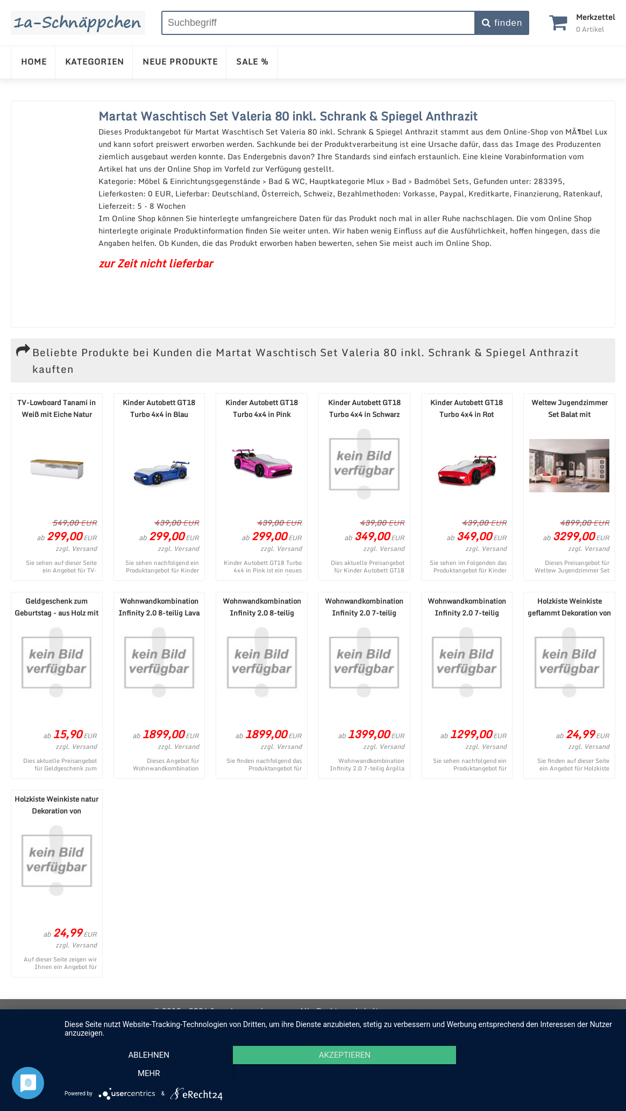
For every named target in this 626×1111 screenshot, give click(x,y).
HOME (34, 61)
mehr (533, 1074)
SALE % (252, 61)
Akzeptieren (340, 1074)
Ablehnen (146, 1074)
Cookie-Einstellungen (434, 1010)
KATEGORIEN (94, 61)
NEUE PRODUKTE (180, 61)
